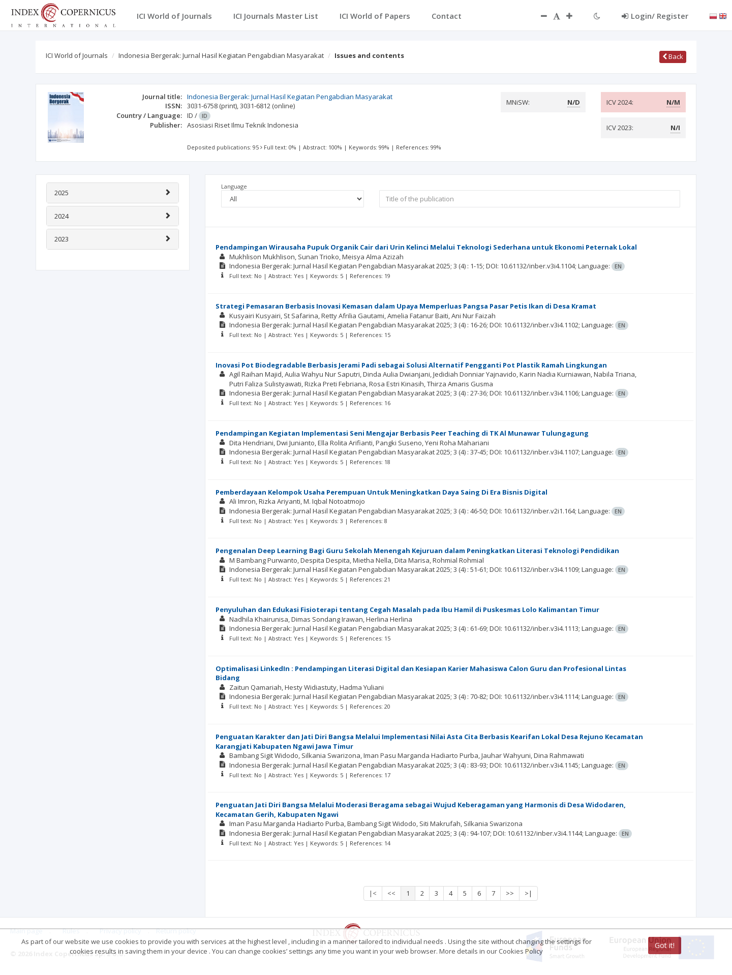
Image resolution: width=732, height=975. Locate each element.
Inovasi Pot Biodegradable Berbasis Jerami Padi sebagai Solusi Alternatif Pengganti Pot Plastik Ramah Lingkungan (411, 365)
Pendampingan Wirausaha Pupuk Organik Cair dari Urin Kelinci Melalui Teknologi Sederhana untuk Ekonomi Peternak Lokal (426, 247)
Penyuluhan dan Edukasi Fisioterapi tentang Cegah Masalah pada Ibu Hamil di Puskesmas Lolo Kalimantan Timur (407, 609)
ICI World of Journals (77, 55)
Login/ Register (655, 16)
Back (672, 56)
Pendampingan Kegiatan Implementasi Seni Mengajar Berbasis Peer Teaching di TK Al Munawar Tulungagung (402, 433)
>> (510, 893)
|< (373, 893)
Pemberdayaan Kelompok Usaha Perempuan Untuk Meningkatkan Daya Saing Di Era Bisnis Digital (381, 492)
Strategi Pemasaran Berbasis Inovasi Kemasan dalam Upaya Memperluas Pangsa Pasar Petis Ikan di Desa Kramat (406, 306)
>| (528, 893)
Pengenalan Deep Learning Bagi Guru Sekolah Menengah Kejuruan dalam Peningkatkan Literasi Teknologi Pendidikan (417, 550)
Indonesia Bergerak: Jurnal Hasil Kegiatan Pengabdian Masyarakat (221, 55)
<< (391, 893)
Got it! (665, 945)
